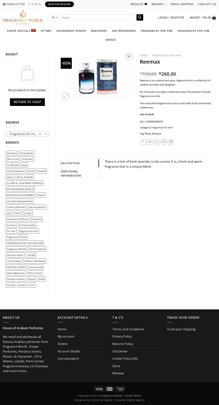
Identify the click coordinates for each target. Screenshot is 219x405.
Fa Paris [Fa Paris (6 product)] (11, 225)
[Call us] (40, 4)
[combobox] (27, 133)
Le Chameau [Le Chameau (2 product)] (14, 261)
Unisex (111, 40)
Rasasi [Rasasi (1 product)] (31, 279)
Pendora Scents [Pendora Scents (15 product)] (16, 279)
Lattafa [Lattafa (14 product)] (31, 255)
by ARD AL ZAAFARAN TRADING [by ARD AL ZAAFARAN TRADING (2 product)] (24, 183)
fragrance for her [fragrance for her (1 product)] (28, 231)
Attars (46, 31)
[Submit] (140, 17)
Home (144, 55)
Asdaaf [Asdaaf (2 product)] (42, 171)
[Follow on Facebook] (29, 4)
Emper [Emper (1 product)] (28, 213)
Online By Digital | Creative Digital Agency (118, 400)
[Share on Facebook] (143, 142)
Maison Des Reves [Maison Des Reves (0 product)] (35, 261)
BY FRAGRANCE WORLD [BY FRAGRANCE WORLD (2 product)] (20, 189)
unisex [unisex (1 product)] (22, 285)
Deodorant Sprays (71, 31)
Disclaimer (120, 351)
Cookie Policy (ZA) (125, 358)
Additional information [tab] (71, 173)
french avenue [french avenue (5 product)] (37, 249)
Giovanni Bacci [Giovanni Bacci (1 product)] (15, 255)
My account (66, 336)
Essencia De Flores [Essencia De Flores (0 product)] (17, 219)
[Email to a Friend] (157, 142)
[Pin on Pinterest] (164, 142)
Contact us (207, 4)
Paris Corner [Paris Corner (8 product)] (35, 273)
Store (116, 366)
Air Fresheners (124, 31)
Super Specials (19, 31)
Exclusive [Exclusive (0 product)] (36, 219)
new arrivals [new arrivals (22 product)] (36, 267)
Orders (63, 344)
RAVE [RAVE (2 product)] (42, 279)
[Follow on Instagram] (33, 4)
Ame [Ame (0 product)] (24, 165)
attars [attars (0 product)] (10, 177)
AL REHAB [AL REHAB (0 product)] (12, 165)
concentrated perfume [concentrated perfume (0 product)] (19, 201)
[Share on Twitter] (150, 142)
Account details (69, 351)
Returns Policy (122, 344)
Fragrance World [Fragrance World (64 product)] (16, 249)
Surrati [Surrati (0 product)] (11, 285)
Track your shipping (181, 329)
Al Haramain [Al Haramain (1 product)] (26, 153)
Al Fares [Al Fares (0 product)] (11, 153)
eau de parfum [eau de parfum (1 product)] (37, 207)
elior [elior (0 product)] (9, 213)
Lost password (68, 358)
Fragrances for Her (157, 31)
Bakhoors (99, 31)
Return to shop (27, 102)
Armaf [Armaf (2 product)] (31, 171)
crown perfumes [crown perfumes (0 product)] (16, 207)
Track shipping (182, 4)
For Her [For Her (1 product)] (11, 231)
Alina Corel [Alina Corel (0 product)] (13, 159)
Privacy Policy (122, 336)
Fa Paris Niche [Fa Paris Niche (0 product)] (27, 225)
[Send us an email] (36, 4)
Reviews (118, 373)
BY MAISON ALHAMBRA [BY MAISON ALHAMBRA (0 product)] (20, 195)
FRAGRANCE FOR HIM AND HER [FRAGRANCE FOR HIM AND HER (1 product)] (25, 243)
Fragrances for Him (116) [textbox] (27, 134)
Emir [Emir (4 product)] (18, 213)
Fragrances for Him (193, 31)
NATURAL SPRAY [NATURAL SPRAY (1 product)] (16, 267)
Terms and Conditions (128, 329)
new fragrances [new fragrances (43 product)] (15, 273)
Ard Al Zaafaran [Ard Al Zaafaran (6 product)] (15, 171)
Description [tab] (70, 163)
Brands (159, 4)
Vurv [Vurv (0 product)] (32, 285)
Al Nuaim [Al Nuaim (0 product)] (28, 159)
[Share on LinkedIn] (171, 142)
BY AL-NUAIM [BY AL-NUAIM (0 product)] (24, 177)
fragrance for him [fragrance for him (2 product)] (16, 237)
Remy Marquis (153, 133)
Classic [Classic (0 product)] (41, 195)
